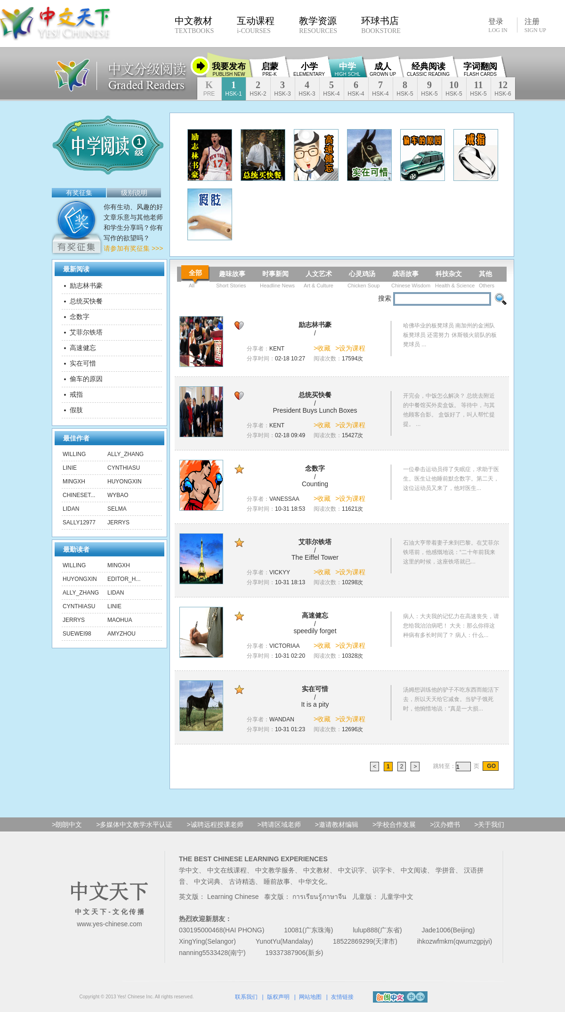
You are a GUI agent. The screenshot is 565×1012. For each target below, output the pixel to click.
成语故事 (405, 273)
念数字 (79, 316)
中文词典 (207, 881)
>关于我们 (489, 824)
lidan (71, 509)
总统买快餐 (86, 301)
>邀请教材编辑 (336, 824)
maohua (119, 620)
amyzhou (121, 633)
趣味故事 (232, 273)
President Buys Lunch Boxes (315, 410)
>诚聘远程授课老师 (214, 824)
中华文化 (312, 881)
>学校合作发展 (394, 824)
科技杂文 (449, 273)
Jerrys (118, 522)
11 (478, 88)
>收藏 (322, 348)
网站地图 (310, 997)
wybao (118, 495)
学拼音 (445, 870)
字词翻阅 (480, 69)
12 (502, 88)
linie (70, 468)
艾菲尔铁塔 (86, 332)
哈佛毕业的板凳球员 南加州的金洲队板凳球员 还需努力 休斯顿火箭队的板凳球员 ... (450, 335)
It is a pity (315, 704)
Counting (315, 484)
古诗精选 (242, 881)
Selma (117, 509)
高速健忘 (83, 347)
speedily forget (314, 631)
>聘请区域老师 (279, 824)
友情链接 (342, 997)
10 (453, 88)
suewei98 (77, 633)
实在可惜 (83, 363)
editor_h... (123, 579)
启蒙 (269, 69)
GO (490, 766)
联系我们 (246, 997)
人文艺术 (319, 273)
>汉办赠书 (445, 824)
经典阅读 (428, 69)
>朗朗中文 (67, 824)
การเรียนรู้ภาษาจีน (319, 896)
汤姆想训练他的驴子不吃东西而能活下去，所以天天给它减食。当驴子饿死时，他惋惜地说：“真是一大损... (451, 699)
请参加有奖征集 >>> (133, 248)
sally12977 (79, 522)
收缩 (200, 66)
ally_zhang (125, 454)
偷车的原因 (86, 379)
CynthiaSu (123, 468)
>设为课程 (350, 348)
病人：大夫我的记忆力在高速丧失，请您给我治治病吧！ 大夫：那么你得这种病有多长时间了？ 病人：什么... (451, 625)
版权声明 (278, 997)
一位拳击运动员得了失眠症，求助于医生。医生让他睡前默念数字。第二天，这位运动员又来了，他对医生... (451, 478)
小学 (309, 69)
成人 (383, 69)
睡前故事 (277, 881)
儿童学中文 (396, 896)
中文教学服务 (275, 870)
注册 (535, 25)
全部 (195, 273)
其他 (485, 273)
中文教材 (316, 870)
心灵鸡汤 (362, 273)
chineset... (79, 495)
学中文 (189, 870)
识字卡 (382, 870)
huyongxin (124, 481)
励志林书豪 (86, 285)
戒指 (76, 394)
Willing (74, 454)
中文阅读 (414, 870)
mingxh (74, 481)
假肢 (76, 410)
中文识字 (351, 870)
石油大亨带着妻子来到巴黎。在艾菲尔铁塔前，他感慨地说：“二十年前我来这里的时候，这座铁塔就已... (451, 552)
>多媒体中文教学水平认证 (134, 824)
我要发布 (229, 69)
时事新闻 (275, 273)
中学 (347, 69)
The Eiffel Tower (315, 557)
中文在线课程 (227, 870)
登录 (497, 25)
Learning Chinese (233, 896)
